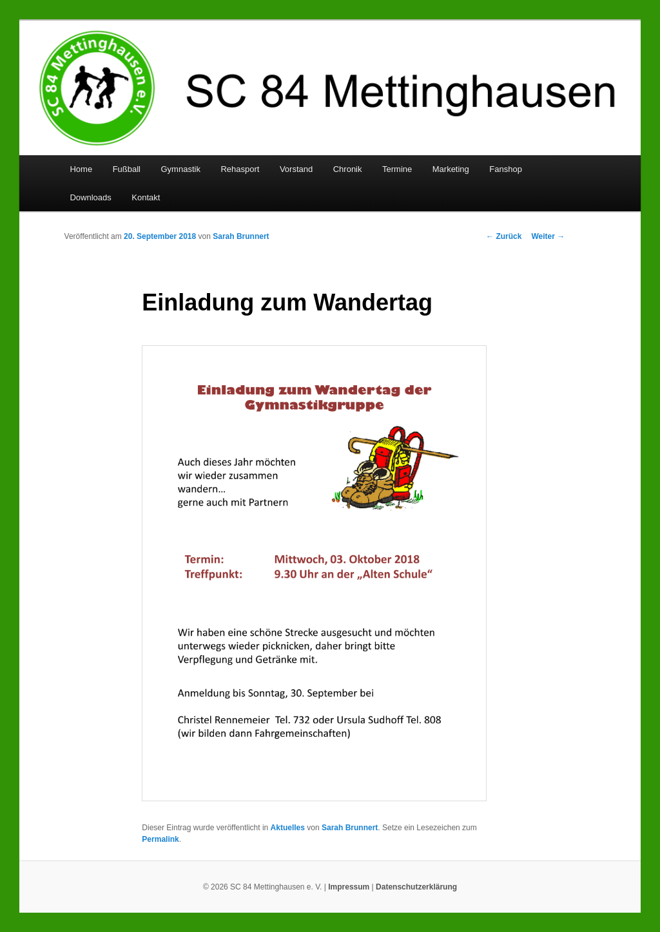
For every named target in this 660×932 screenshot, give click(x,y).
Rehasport (239, 169)
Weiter (548, 236)
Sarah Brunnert (241, 236)
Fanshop (505, 169)
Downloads (90, 197)
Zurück (503, 236)
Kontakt (145, 197)
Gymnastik (180, 169)
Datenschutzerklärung (416, 886)
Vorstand (296, 169)
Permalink (160, 839)
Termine (397, 169)
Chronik (347, 169)
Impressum (348, 886)
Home (81, 169)
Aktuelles (288, 827)
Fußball (127, 169)
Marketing (450, 169)
